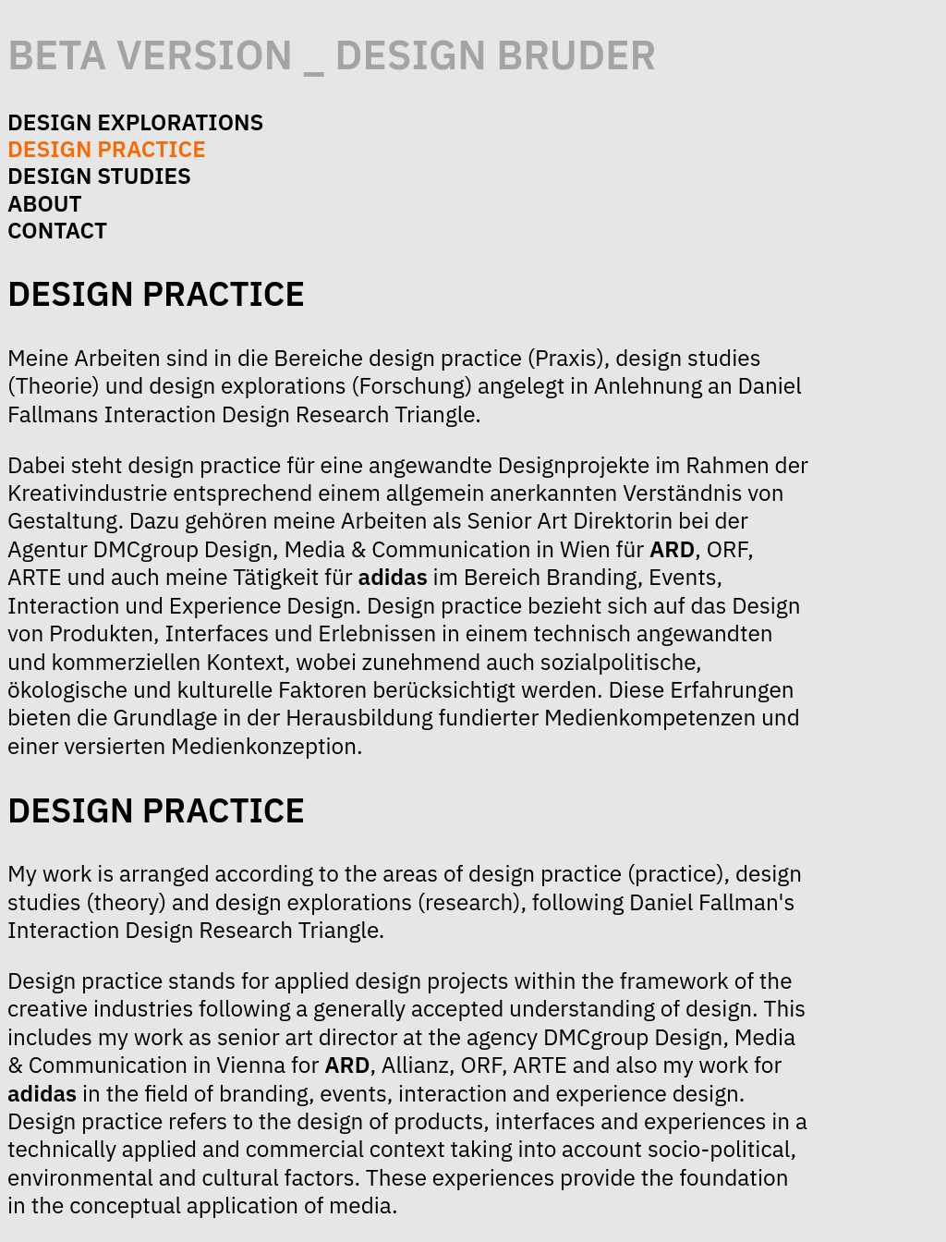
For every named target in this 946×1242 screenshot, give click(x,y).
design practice (106, 149)
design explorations (135, 122)
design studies (99, 175)
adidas (393, 576)
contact (57, 230)
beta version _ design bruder (332, 54)
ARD (672, 549)
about (44, 203)
